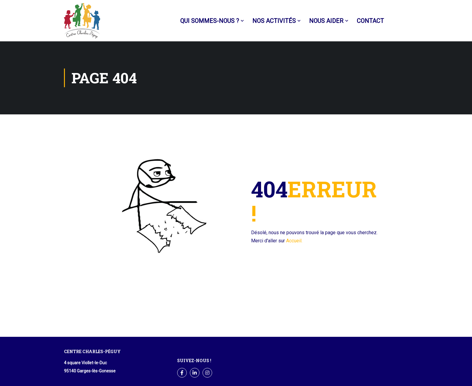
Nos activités (274, 20)
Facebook (397, 21)
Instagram (207, 373)
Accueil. (294, 241)
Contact (370, 20)
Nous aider (326, 20)
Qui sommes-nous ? (209, 20)
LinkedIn (194, 373)
